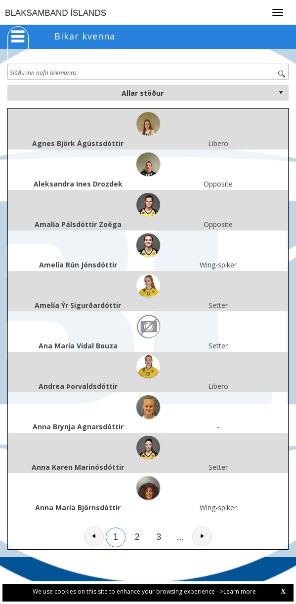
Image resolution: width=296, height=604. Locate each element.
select (281, 93)
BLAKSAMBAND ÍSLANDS (55, 13)
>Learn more (238, 591)
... (180, 537)
